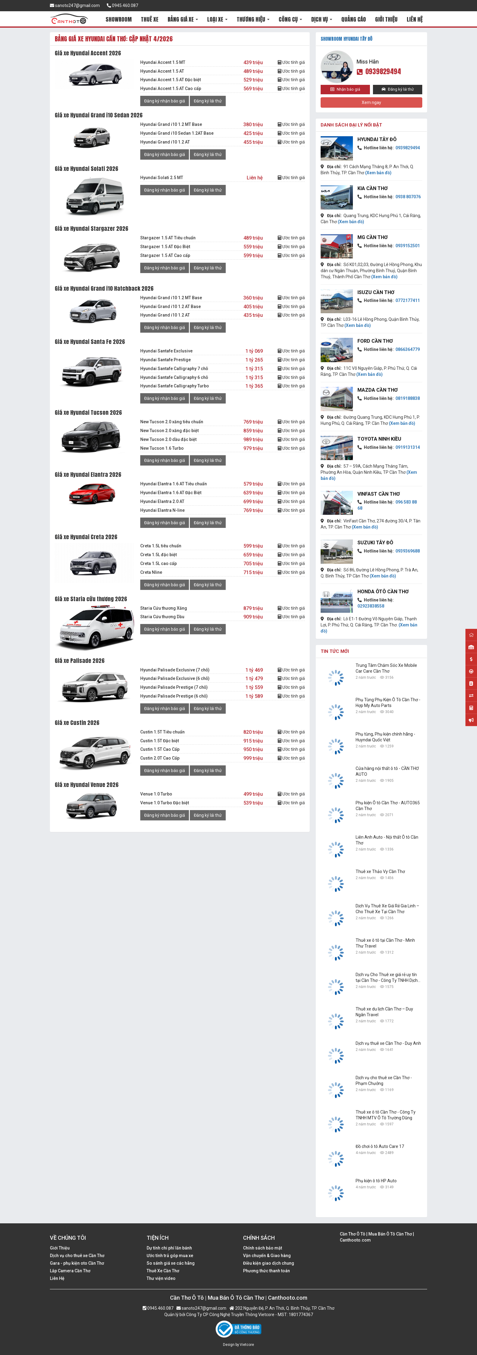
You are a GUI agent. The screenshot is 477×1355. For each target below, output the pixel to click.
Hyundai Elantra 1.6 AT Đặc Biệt (170, 492)
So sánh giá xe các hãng (171, 1263)
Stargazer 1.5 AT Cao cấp (165, 255)
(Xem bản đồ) (378, 172)
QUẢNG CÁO (353, 19)
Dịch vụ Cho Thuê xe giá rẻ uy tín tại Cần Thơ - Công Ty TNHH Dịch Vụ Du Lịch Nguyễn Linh (387, 977)
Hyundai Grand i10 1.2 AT (165, 142)
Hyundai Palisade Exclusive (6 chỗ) (175, 678)
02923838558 (370, 606)
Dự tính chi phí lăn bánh (169, 1248)
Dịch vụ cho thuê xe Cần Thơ (77, 1255)
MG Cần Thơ (372, 237)
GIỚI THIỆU (386, 19)
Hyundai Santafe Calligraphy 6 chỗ (174, 377)
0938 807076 (408, 196)
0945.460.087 (122, 5)
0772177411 (407, 300)
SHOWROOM (119, 19)
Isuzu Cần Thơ (375, 292)
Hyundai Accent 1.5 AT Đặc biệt (170, 79)
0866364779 (407, 349)
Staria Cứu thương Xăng (163, 608)
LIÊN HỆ (415, 19)
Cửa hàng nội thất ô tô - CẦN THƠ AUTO (387, 771)
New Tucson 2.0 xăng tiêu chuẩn (171, 421)
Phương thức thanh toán (266, 1270)
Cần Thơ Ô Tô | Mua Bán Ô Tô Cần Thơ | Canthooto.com (377, 1237)
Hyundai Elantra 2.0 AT (162, 501)
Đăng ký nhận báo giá (164, 101)
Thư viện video (161, 1278)
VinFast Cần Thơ (378, 494)
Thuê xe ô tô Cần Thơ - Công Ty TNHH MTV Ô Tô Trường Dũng (386, 1115)
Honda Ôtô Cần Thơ (383, 591)
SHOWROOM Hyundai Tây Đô (346, 38)
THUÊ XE (149, 19)
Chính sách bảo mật (262, 1248)
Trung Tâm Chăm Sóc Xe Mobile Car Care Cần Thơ (386, 668)
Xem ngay (371, 102)
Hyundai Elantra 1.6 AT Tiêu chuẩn (173, 483)
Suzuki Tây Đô (375, 543)
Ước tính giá (291, 62)
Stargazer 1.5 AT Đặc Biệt (165, 246)
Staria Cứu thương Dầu (162, 616)
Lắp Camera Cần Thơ (70, 1270)
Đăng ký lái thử (208, 101)
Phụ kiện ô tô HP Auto (376, 1180)
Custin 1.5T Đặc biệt (159, 740)
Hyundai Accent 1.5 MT (162, 62)
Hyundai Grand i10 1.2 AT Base (170, 306)
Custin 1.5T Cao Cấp (159, 749)
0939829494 (379, 71)
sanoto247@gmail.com (75, 5)
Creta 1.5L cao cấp (158, 563)
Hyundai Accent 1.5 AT (162, 71)
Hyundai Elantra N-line (162, 510)
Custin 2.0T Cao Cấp (159, 758)
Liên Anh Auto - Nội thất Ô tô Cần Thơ (387, 840)
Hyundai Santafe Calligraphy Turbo (174, 385)
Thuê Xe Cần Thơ (163, 1270)
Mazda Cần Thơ (377, 390)
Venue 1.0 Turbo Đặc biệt (164, 802)
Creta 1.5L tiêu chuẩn (160, 545)
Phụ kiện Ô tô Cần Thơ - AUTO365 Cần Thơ (388, 805)
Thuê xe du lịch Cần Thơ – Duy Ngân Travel (384, 1012)
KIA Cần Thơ (372, 188)
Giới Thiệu (60, 1248)
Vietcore (247, 1345)
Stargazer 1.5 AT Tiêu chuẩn (168, 237)
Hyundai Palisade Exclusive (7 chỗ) (175, 669)
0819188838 (407, 398)
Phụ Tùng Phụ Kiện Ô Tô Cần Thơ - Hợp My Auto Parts (388, 702)
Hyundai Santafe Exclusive (166, 350)
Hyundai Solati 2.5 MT (161, 177)
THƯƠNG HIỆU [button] (253, 19)
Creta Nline (151, 572)
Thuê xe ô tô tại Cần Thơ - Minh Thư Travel (385, 943)
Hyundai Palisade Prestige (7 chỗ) (174, 687)
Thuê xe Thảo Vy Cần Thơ (380, 871)
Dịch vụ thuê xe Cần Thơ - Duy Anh (388, 1043)
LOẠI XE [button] (217, 19)
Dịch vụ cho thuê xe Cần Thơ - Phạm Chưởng (384, 1080)
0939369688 (407, 551)
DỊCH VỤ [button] (321, 19)
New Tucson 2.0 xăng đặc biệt (169, 430)
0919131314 (407, 447)
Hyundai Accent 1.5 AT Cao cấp (170, 88)
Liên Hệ (57, 1278)
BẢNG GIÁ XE (183, 19)
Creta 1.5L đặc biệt (158, 554)
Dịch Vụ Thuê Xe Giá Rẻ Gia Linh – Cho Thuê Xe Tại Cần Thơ (387, 908)
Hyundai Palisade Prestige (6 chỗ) (174, 696)
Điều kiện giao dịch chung (268, 1263)
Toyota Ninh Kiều (379, 439)
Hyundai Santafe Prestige (165, 359)
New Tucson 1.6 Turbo (162, 448)
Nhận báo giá (345, 89)
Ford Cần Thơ (375, 341)
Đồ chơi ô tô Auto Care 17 (380, 1146)
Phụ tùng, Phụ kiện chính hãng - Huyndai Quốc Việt (385, 737)
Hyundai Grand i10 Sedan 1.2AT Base (177, 133)
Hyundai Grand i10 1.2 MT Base (171, 124)
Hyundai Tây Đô (377, 139)
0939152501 (407, 245)
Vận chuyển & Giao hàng (267, 1255)
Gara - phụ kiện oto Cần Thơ (77, 1263)
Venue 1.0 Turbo (156, 794)
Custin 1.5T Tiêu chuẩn (162, 731)
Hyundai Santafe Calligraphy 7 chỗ (174, 368)
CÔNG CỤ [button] (290, 19)
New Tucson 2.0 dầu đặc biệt (168, 439)
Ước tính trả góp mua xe (170, 1255)
